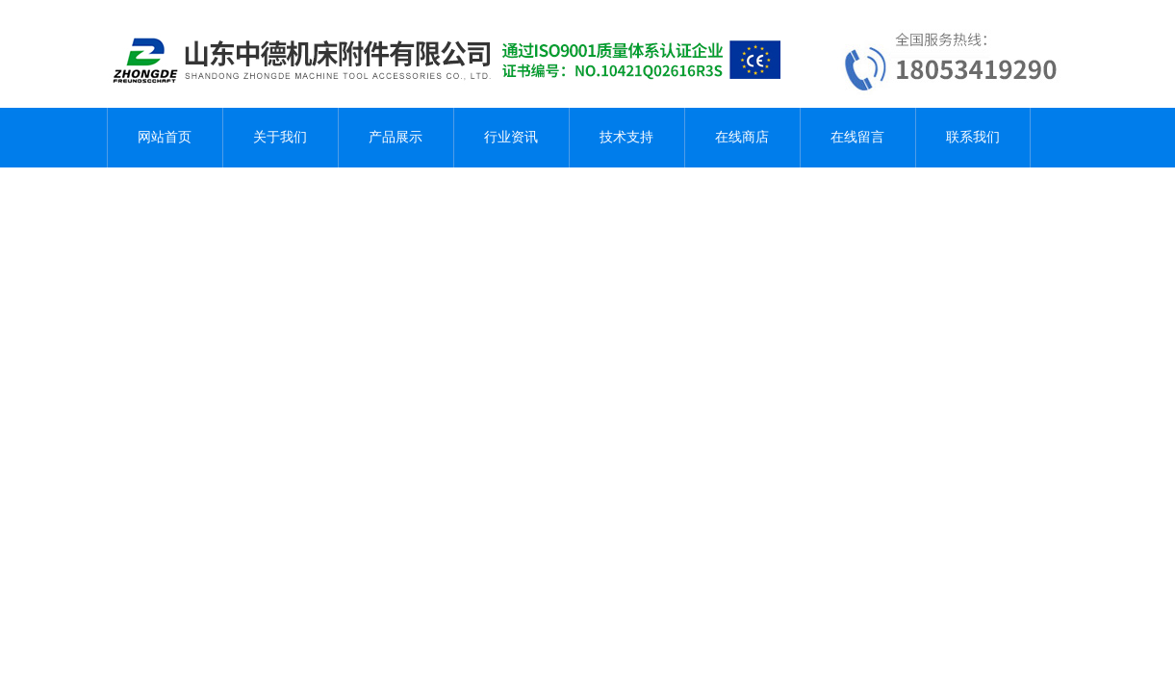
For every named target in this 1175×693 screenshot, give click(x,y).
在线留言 (857, 137)
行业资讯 (511, 137)
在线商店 (742, 137)
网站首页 (165, 137)
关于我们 (280, 137)
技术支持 (626, 137)
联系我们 (973, 137)
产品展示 (395, 137)
